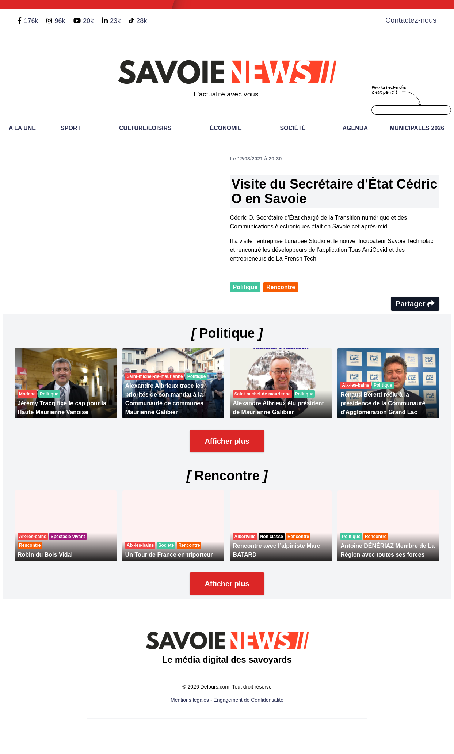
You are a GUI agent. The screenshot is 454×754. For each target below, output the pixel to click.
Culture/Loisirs (145, 128)
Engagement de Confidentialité (248, 700)
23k (115, 20)
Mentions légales (190, 700)
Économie (226, 128)
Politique (245, 287)
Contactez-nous (410, 20)
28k (141, 20)
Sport (71, 128)
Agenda (355, 128)
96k (59, 20)
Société (293, 128)
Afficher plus (227, 441)
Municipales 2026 (417, 128)
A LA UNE (22, 128)
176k (31, 20)
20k (88, 20)
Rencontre (280, 287)
